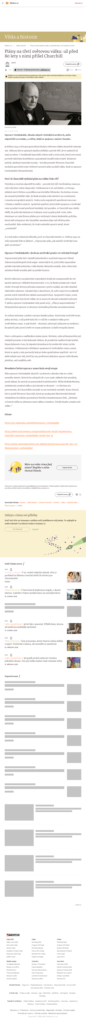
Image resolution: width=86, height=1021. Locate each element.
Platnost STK (61, 979)
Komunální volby (11, 945)
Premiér (56, 502)
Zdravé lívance (11, 970)
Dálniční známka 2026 (64, 967)
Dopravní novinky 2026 (64, 970)
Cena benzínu (48, 985)
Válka (63, 502)
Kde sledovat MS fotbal (64, 951)
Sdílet (78, 70)
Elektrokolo (46, 993)
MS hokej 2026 (36, 942)
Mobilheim (55, 993)
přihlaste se (45, 70)
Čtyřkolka (42, 996)
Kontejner (72, 993)
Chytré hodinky (40, 1004)
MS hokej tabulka (37, 948)
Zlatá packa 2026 (59, 985)
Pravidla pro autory (25, 1013)
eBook (69, 70)
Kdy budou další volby (13, 954)
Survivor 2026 (71, 985)
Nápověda (50, 1010)
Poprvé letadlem (37, 967)
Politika (19, 506)
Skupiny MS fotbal (63, 948)
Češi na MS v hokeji (38, 951)
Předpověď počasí (36, 985)
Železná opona (10, 506)
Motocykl (34, 993)
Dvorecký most (49, 988)
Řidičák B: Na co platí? (64, 973)
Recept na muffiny (12, 967)
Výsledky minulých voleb (14, 951)
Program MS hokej (38, 945)
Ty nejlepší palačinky (13, 964)
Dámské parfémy (54, 1001)
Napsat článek (67, 467)
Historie (22, 502)
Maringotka (64, 993)
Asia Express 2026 (37, 988)
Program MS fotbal (63, 945)
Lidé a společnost (13, 624)
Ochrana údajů (69, 1010)
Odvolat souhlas (40, 1013)
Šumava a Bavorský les (39, 970)
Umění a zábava (12, 572)
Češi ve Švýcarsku (37, 973)
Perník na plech (11, 979)
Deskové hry (73, 1001)
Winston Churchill (45, 502)
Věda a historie (12, 590)
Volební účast (10, 957)
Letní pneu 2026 (62, 964)
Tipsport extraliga (37, 957)
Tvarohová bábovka (12, 973)
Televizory (30, 1004)
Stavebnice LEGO (41, 1001)
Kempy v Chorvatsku (38, 964)
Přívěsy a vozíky (25, 993)
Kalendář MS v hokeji (38, 954)
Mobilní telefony (29, 1001)
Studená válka (72, 502)
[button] (43, 103)
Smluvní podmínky (37, 1010)
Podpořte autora (72, 64)
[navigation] (2, 3)
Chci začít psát (17, 529)
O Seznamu (24, 1010)
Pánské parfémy (51, 1004)
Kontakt (59, 1010)
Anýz (13, 63)
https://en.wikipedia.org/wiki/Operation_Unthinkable (32, 423)
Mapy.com (25, 985)
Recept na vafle (11, 976)
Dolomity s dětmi (37, 979)
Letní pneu (64, 1001)
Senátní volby (10, 948)
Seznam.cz (79, 3)
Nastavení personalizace (57, 1013)
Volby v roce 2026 (12, 942)
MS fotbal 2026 (62, 942)
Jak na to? (35, 529)
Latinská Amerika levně (39, 976)
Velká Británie (32, 502)
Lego (40, 993)
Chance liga (61, 954)
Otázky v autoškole (63, 976)
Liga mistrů (60, 957)
